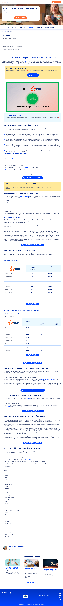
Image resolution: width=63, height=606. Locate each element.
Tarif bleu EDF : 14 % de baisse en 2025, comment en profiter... (31, 569)
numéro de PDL (7, 406)
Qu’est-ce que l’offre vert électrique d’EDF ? (10, 38)
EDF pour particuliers (27, 459)
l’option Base (26, 137)
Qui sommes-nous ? (42, 595)
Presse (48, 595)
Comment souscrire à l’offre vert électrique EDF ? (11, 49)
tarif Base (12, 158)
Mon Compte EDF (17, 455)
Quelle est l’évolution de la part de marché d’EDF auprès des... (50, 570)
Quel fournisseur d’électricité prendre (11, 469)
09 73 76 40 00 (56, 2)
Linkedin (11, 550)
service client (19, 457)
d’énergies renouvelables (25, 196)
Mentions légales (29, 604)
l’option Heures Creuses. (35, 137)
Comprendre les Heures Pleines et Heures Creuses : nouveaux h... (12, 568)
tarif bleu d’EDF (28, 167)
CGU (25, 604)
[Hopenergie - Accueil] (6, 2)
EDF (8, 27)
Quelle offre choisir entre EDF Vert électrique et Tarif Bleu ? (13, 46)
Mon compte (39, 27)
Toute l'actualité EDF (31, 582)
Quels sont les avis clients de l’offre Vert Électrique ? (12, 52)
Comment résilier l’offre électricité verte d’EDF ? (11, 54)
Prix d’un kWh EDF (8, 169)
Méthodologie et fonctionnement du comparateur (38, 604)
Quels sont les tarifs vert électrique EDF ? (10, 43)
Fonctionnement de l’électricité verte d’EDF (10, 41)
